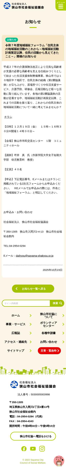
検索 (55, 303)
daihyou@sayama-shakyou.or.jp (35, 255)
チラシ (8, 116)
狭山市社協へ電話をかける (36, 436)
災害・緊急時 (48, 350)
